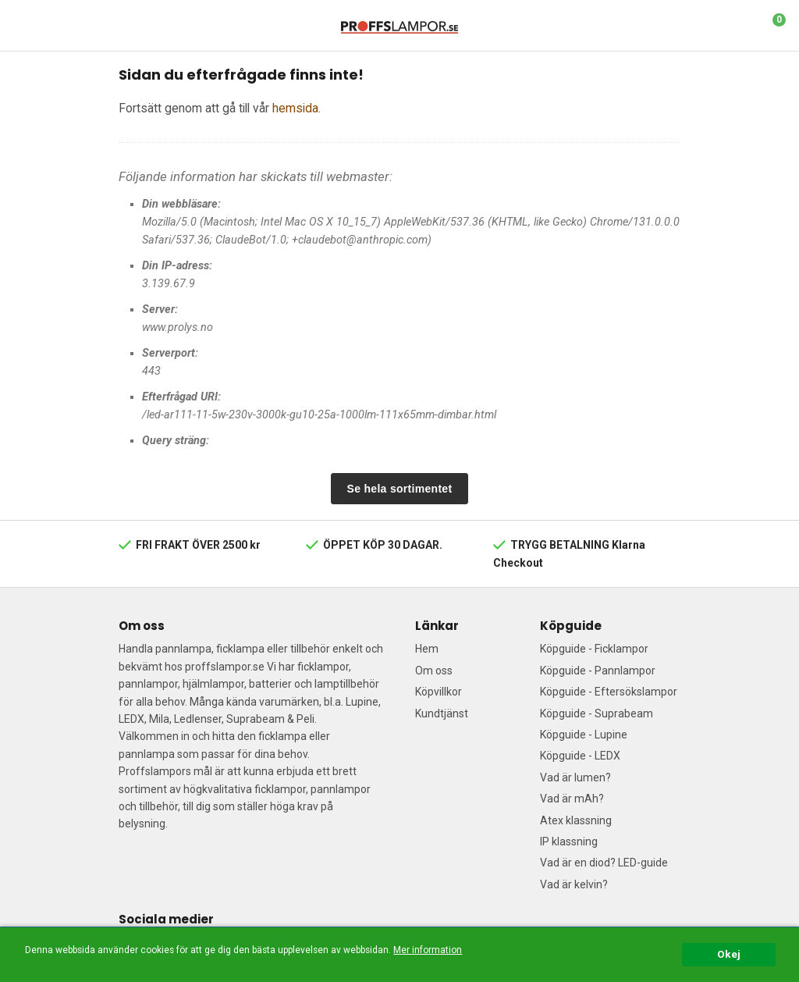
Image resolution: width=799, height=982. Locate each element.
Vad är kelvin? (574, 884)
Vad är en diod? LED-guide (604, 862)
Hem (427, 648)
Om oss (434, 670)
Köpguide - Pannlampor (597, 670)
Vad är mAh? (572, 798)
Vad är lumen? (575, 777)
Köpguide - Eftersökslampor (608, 691)
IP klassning (569, 841)
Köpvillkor (438, 691)
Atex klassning (576, 820)
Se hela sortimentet (400, 488)
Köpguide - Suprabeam (596, 713)
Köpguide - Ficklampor (594, 648)
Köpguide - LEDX (580, 755)
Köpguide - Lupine (583, 734)
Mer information (427, 950)
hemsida (295, 108)
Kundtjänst (441, 713)
